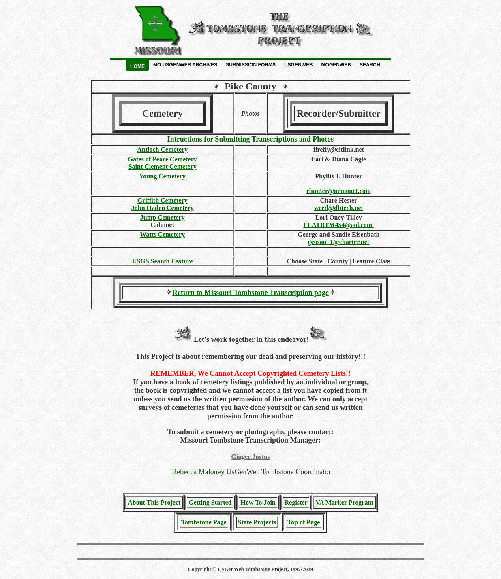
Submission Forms (251, 65)
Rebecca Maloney (198, 472)
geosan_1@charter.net (339, 241)
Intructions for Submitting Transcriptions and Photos (250, 139)
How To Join (257, 502)
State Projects (257, 522)
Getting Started (209, 502)
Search (370, 65)
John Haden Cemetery (162, 207)
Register (296, 502)
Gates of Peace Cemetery (162, 159)
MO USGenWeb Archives (185, 65)
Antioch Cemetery (162, 149)
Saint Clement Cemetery (162, 166)
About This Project (154, 502)
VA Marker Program (344, 502)
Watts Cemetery (162, 234)
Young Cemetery (162, 176)
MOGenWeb (336, 65)
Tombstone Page (204, 522)
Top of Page (303, 522)
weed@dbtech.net (338, 207)
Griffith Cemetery (162, 200)
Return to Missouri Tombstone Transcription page (250, 292)
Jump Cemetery (162, 217)
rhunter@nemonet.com (338, 190)
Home (137, 66)
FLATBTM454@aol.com (338, 224)
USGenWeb (298, 65)
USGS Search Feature (162, 261)
